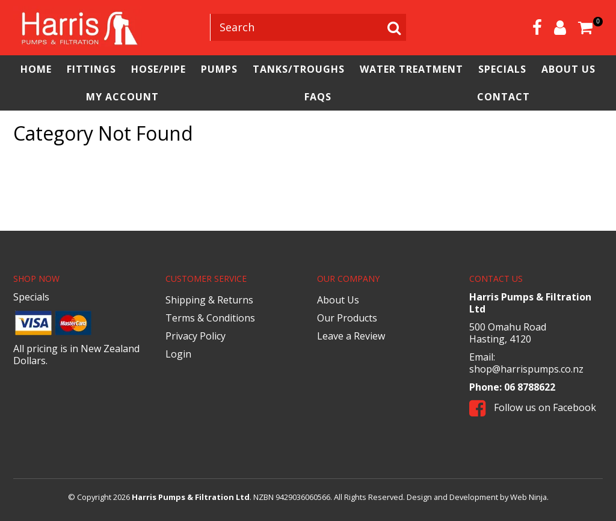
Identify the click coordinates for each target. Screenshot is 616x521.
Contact (503, 96)
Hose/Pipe (158, 69)
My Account (122, 96)
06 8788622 (529, 387)
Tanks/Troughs (299, 69)
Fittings (91, 69)
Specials (502, 69)
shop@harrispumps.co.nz (526, 369)
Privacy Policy (195, 336)
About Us (568, 69)
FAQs (317, 96)
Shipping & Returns (209, 300)
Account (560, 27)
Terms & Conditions (210, 318)
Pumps (219, 69)
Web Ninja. (529, 497)
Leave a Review (351, 336)
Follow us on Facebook (532, 407)
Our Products (347, 318)
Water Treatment (411, 69)
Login (178, 354)
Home (36, 69)
